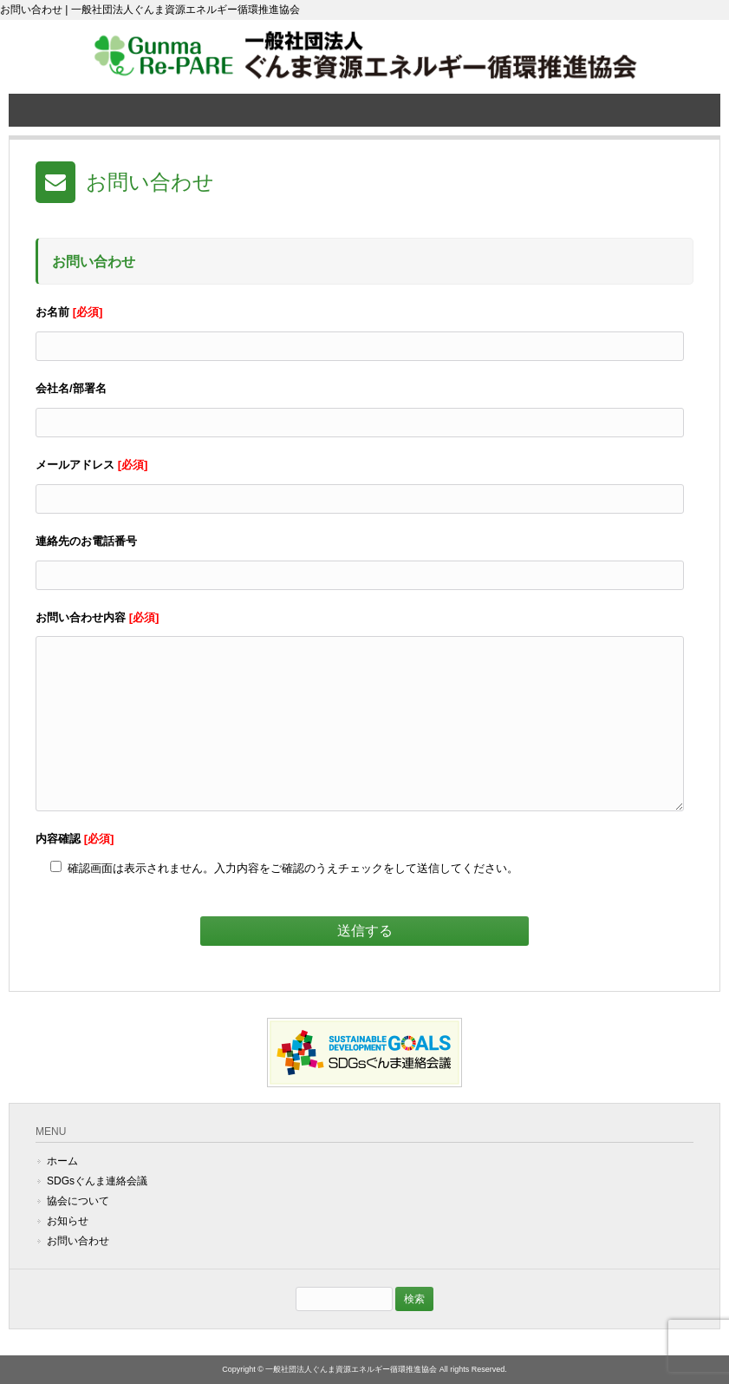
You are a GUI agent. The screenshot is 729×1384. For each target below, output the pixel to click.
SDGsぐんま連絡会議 (97, 1181)
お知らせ (67, 1221)
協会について (78, 1201)
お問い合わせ (78, 1241)
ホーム (62, 1161)
